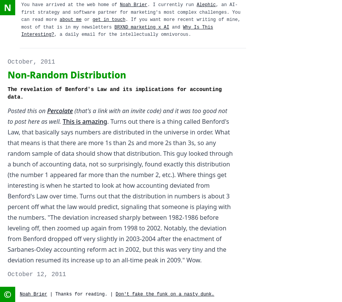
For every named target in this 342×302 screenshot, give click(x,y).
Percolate (60, 111)
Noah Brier (133, 5)
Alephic (206, 5)
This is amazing (85, 121)
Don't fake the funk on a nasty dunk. (165, 294)
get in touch (108, 19)
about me (71, 19)
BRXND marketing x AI (142, 27)
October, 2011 (31, 62)
